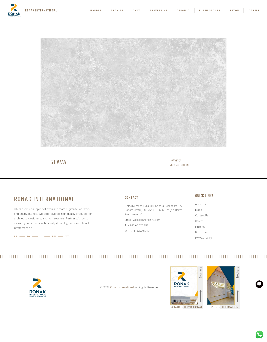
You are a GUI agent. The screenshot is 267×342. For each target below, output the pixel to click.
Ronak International (122, 287)
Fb (16, 236)
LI (41, 236)
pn (54, 236)
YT (67, 236)
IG (28, 236)
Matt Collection (179, 164)
